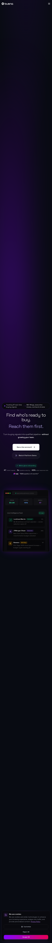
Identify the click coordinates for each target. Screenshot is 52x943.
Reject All (26, 932)
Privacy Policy (35, 922)
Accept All (26, 937)
